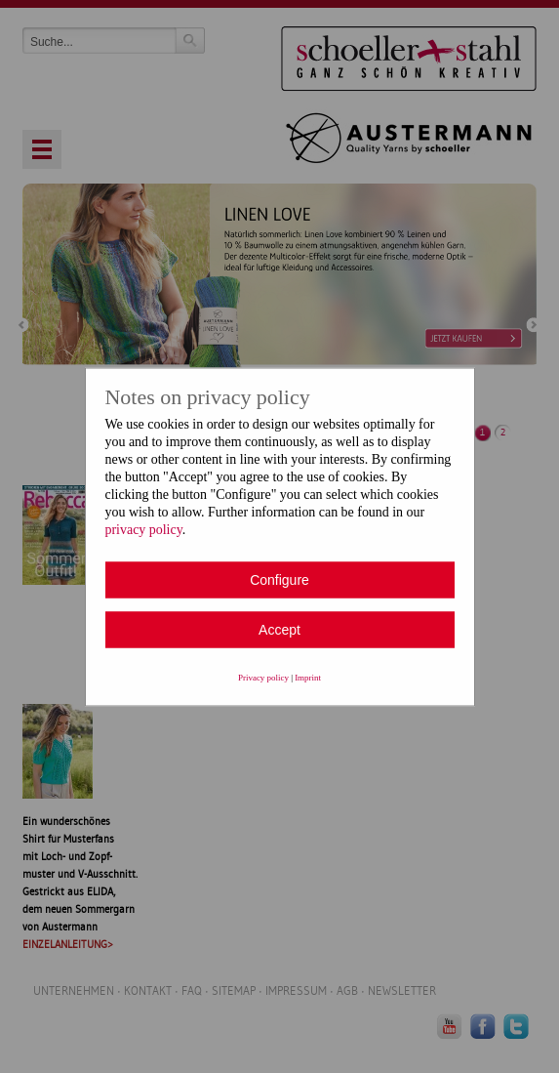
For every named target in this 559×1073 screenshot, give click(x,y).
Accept (279, 629)
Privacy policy (263, 676)
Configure (279, 579)
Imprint (308, 676)
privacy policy (143, 528)
